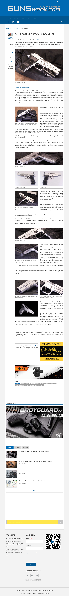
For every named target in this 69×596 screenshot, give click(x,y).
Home (9, 18)
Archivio (25, 447)
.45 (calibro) (28, 383)
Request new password (31, 553)
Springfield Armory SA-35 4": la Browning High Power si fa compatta (35, 461)
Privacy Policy (41, 593)
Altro (29, 18)
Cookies (47, 593)
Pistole (37, 39)
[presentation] (38, 558)
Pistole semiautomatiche (30, 385)
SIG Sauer (17, 383)
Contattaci (29, 593)
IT (59, 2)
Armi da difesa (45, 383)
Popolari (17, 447)
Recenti (10, 447)
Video (23, 18)
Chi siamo (23, 593)
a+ (12, 61)
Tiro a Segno (41, 385)
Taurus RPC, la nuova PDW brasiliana (28, 471)
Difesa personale (19, 385)
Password (29, 545)
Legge (35, 18)
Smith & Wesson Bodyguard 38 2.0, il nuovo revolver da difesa (34, 451)
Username (29, 538)
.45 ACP (22, 383)
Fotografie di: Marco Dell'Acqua (22, 87)
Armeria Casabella (32, 345)
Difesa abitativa (53, 383)
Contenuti (16, 18)
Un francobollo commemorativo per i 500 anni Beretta (32, 480)
